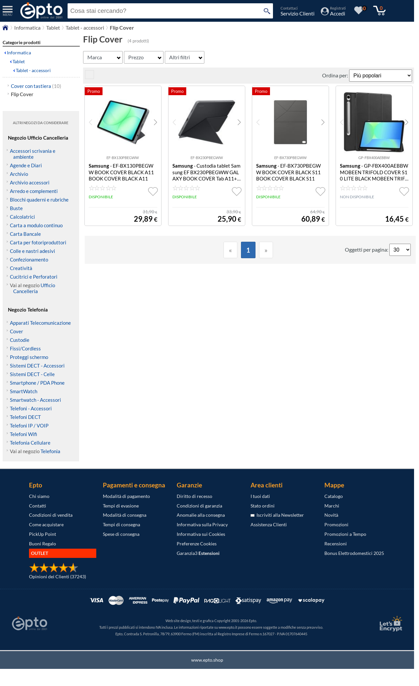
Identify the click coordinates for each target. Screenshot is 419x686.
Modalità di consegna (124, 515)
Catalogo (333, 496)
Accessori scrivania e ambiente (32, 154)
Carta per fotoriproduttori (38, 242)
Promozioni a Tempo (345, 534)
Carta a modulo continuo (36, 225)
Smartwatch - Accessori (35, 400)
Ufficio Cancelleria (34, 288)
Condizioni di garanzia (199, 505)
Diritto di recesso (194, 496)
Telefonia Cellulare (30, 443)
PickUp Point (42, 534)
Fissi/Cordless (25, 348)
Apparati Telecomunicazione (40, 323)
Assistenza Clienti (269, 524)
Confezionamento (29, 259)
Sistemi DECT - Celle (32, 374)
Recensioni (335, 543)
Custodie (19, 340)
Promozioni (336, 524)
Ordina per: (335, 75)
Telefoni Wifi (23, 434)
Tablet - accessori (33, 70)
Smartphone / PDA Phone (37, 383)
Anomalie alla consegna (201, 515)
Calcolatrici (22, 217)
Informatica (19, 52)
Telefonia (50, 451)
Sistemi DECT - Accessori (37, 366)
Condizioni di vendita (51, 515)
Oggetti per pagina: (367, 249)
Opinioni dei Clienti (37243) (57, 576)
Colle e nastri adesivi (32, 251)
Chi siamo (39, 496)
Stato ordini (263, 505)
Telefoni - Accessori (31, 408)
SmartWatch (23, 391)
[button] (155, 122)
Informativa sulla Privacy (202, 524)
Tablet (19, 61)
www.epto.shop (207, 660)
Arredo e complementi (34, 191)
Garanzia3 (198, 553)
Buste (16, 208)
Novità (331, 515)
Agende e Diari (26, 165)
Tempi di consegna (121, 524)
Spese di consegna (121, 534)
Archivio (19, 174)
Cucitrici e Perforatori (33, 277)
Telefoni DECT (25, 417)
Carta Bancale (25, 234)
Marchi (331, 505)
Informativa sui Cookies (201, 534)
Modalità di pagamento (126, 496)
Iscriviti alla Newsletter (277, 515)
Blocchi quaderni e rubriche (39, 200)
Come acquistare (46, 524)
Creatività (21, 268)
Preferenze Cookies (197, 543)
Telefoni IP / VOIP (29, 425)
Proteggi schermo (29, 357)
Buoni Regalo (42, 543)
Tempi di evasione (121, 505)
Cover (16, 331)
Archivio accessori (29, 182)
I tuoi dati (260, 496)
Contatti (37, 505)
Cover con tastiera (36, 86)
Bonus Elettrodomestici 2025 (354, 553)
